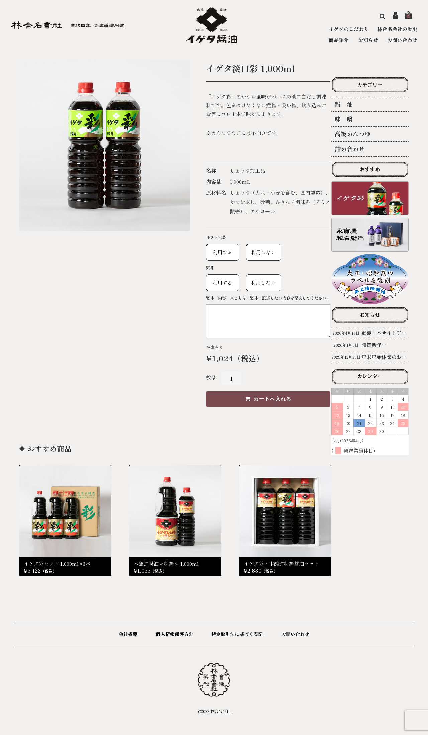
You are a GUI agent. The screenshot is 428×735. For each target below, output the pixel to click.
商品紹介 (339, 39)
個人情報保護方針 (174, 634)
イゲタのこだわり (349, 28)
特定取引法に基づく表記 (237, 634)
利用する (220, 252)
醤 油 (344, 104)
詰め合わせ (350, 148)
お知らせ (368, 39)
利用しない (261, 252)
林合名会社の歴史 (397, 28)
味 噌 (344, 118)
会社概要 (128, 634)
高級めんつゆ (353, 133)
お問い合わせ (402, 39)
